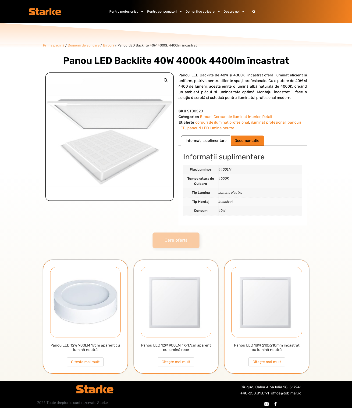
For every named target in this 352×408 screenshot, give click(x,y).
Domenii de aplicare (202, 11)
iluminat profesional (268, 122)
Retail (267, 117)
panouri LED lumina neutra (210, 128)
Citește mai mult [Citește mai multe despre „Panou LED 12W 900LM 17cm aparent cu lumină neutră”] (85, 362)
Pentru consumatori (164, 11)
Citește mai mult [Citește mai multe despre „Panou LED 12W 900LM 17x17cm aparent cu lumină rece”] (176, 362)
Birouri (206, 117)
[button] (254, 12)
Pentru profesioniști (126, 11)
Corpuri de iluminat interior (236, 117)
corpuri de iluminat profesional (222, 122)
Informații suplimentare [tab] (206, 140)
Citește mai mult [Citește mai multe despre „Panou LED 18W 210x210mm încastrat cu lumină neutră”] (266, 362)
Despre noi (234, 11)
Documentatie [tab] (247, 140)
